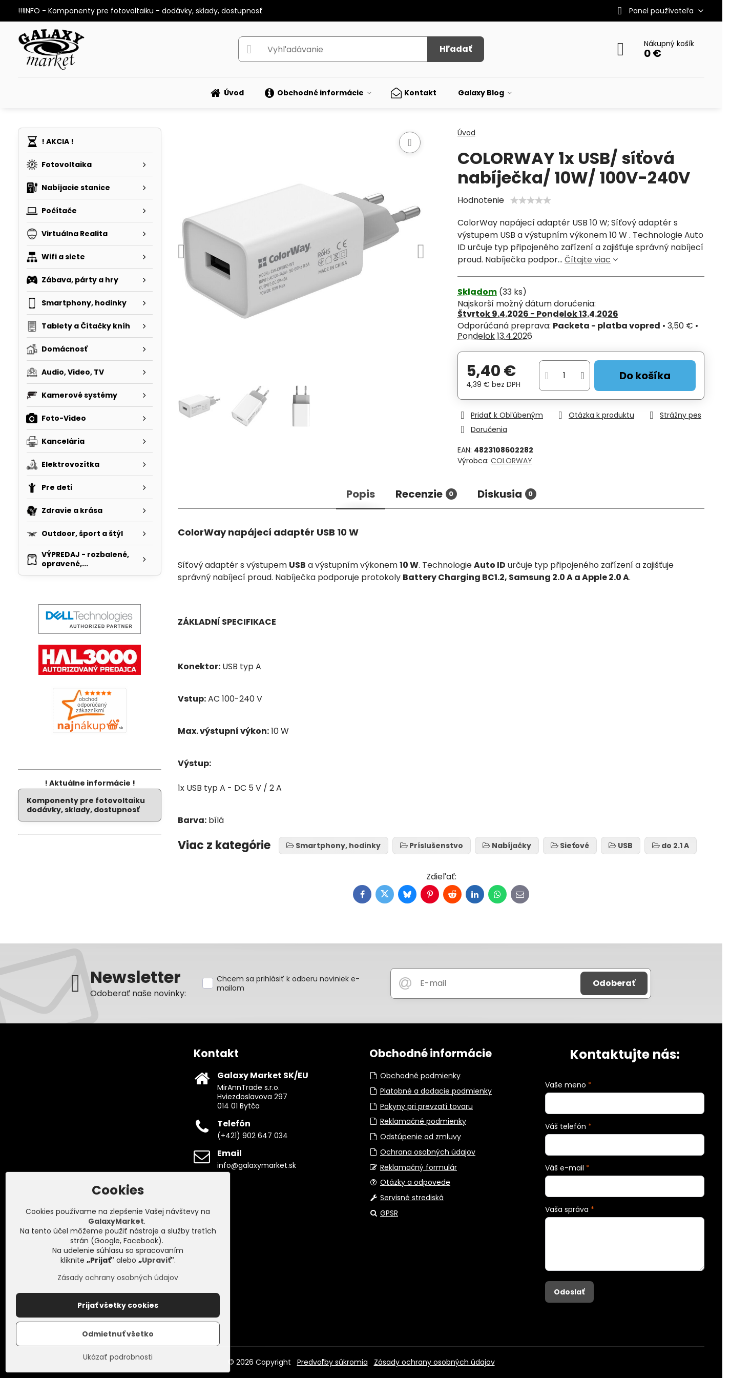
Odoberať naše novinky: (138, 993)
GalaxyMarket (116, 1221)
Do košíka (645, 375)
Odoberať (614, 983)
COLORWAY (511, 461)
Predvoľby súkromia (332, 1362)
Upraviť (156, 1260)
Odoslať (569, 1292)
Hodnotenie (480, 200)
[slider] (530, 200)
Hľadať (456, 49)
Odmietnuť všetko (118, 1334)
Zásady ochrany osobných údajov (434, 1362)
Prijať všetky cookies (117, 1305)
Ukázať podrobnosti (118, 1357)
